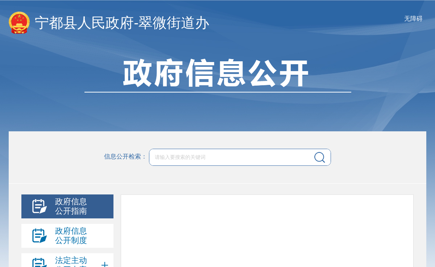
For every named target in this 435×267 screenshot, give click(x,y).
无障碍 (413, 18)
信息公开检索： (125, 156)
